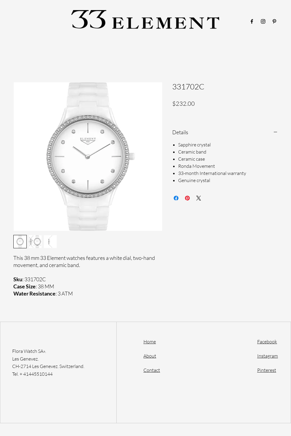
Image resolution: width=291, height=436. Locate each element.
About (149, 356)
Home (149, 342)
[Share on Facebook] (176, 198)
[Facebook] (252, 21)
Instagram (267, 356)
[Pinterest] (274, 21)
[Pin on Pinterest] (187, 198)
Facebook (267, 342)
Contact (151, 370)
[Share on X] (198, 198)
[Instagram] (263, 21)
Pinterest (266, 370)
